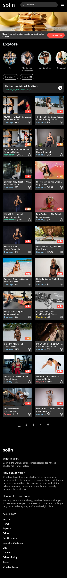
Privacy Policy (10, 557)
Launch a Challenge (13, 543)
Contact (7, 552)
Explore (7, 528)
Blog (5, 547)
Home (6, 523)
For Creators (10, 538)
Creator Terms (10, 567)
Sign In (6, 519)
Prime (6, 533)
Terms (6, 562)
